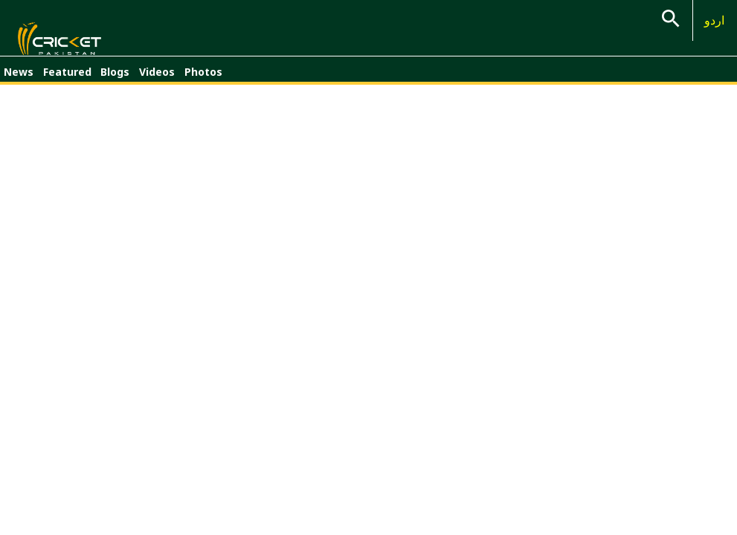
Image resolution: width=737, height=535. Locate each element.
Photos (203, 80)
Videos (157, 80)
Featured (67, 80)
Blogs (114, 80)
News (18, 80)
